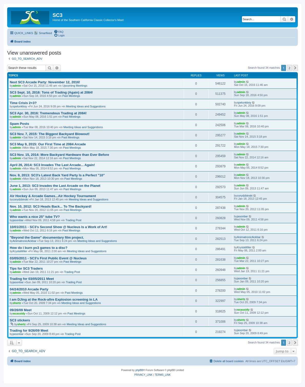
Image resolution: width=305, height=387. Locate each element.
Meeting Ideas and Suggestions (86, 106)
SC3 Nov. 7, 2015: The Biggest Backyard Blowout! (49, 134)
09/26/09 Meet (21, 310)
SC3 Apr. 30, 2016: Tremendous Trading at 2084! (48, 113)
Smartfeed (45, 33)
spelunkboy (20, 106)
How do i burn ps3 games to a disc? (38, 248)
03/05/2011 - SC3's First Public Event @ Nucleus (48, 258)
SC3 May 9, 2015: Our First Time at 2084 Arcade (48, 144)
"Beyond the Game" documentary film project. (47, 237)
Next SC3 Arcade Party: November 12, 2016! (45, 82)
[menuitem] (59, 31)
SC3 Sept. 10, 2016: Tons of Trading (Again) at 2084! (51, 92)
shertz (17, 302)
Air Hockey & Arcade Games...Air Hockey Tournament (53, 196)
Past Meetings (71, 95)
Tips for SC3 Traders (26, 268)
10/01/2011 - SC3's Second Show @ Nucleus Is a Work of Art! (58, 227)
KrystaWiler (20, 251)
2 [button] (289, 68)
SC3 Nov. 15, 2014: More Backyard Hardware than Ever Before (59, 155)
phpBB (139, 370)
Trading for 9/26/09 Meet (29, 330)
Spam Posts (19, 124)
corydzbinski (20, 199)
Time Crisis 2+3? (23, 103)
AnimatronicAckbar (24, 240)
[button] (295, 68)
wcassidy (19, 313)
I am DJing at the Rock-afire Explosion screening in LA (54, 299)
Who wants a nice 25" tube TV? (35, 217)
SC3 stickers (20, 320)
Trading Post (74, 220)
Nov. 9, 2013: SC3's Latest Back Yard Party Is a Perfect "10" (57, 175)
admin (17, 85)
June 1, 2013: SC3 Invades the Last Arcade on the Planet (55, 186)
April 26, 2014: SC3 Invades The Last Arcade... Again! (52, 165)
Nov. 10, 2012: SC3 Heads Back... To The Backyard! (50, 206)
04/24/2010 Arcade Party (29, 289)
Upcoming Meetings (74, 85)
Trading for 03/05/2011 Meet (32, 279)
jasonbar (18, 220)
